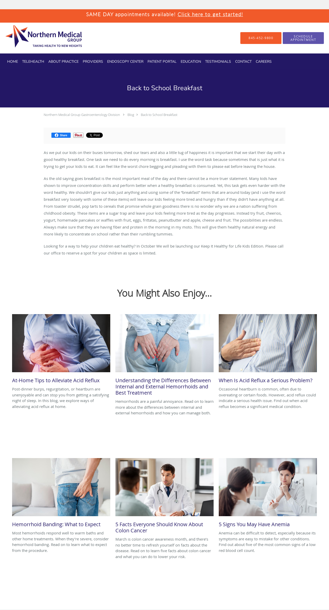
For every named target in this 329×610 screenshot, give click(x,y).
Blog (130, 114)
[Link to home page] (34, 38)
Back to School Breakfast (159, 114)
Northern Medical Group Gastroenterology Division (82, 114)
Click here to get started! (210, 14)
